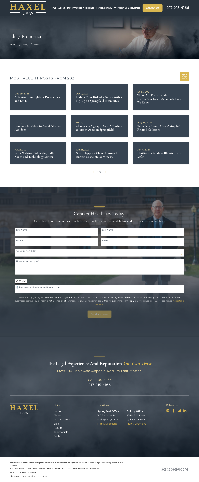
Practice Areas (62, 419)
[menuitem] (14, 476)
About (57, 415)
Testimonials (61, 432)
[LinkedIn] (184, 410)
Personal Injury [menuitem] (104, 8)
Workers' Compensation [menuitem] (127, 8)
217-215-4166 (178, 7)
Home (57, 411)
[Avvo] (179, 410)
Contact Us (152, 7)
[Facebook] (173, 410)
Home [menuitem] (53, 8)
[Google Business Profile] (167, 410)
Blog (56, 423)
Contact (58, 436)
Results (58, 427)
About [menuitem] (61, 8)
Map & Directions (107, 423)
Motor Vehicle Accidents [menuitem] (80, 8)
